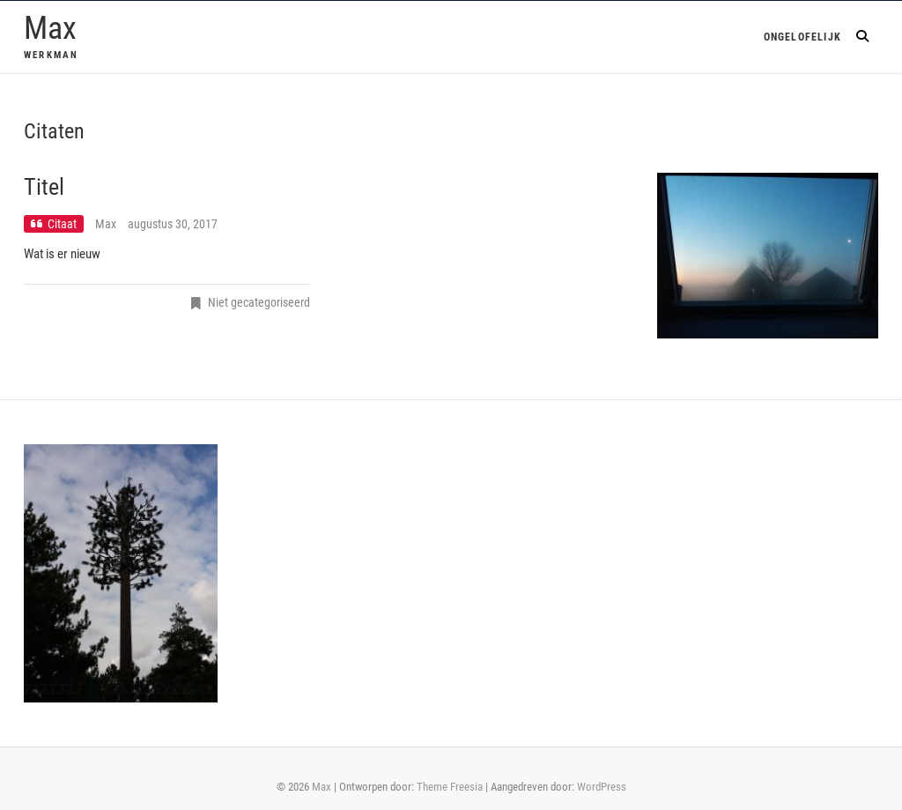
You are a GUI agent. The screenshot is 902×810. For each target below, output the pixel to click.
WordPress (601, 786)
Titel (44, 187)
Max (50, 28)
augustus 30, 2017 (173, 224)
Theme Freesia (450, 786)
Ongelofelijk (802, 37)
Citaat (62, 224)
